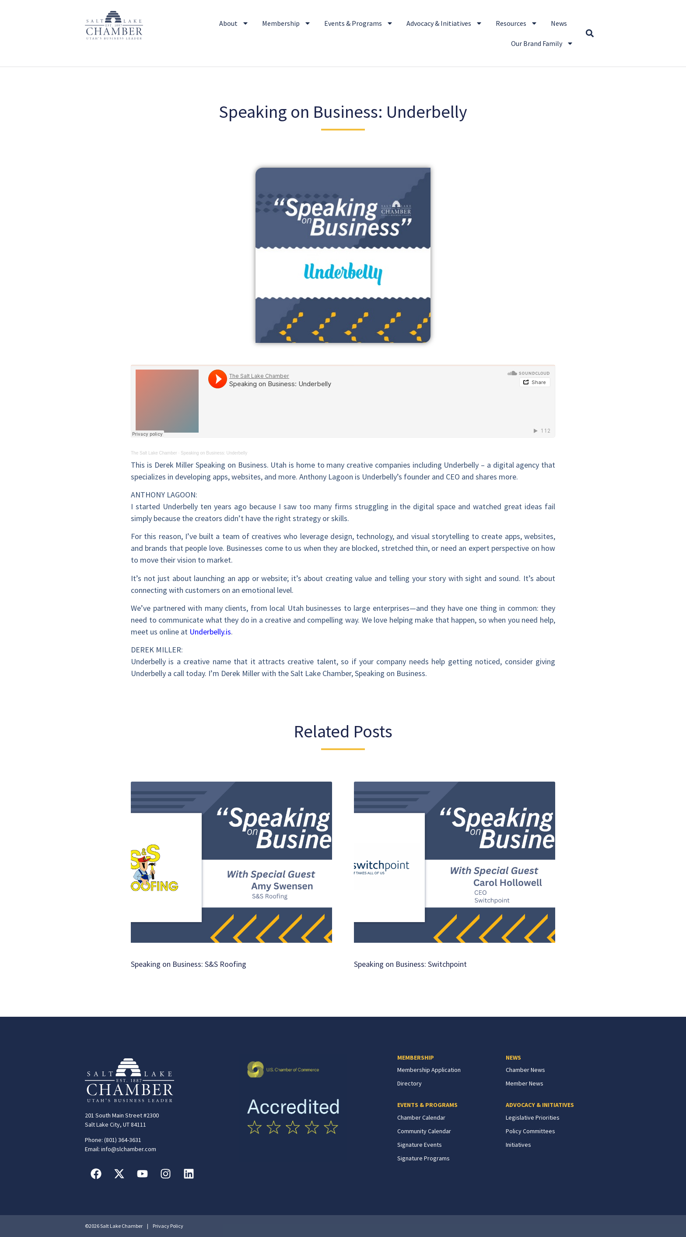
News (559, 23)
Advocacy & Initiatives (444, 23)
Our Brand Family (542, 43)
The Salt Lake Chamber (154, 453)
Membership (286, 23)
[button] (589, 33)
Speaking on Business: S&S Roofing (188, 964)
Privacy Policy (168, 1226)
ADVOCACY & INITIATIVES (540, 1105)
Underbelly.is (210, 632)
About (234, 23)
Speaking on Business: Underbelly (214, 453)
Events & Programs (358, 23)
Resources (517, 23)
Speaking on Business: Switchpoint (410, 964)
